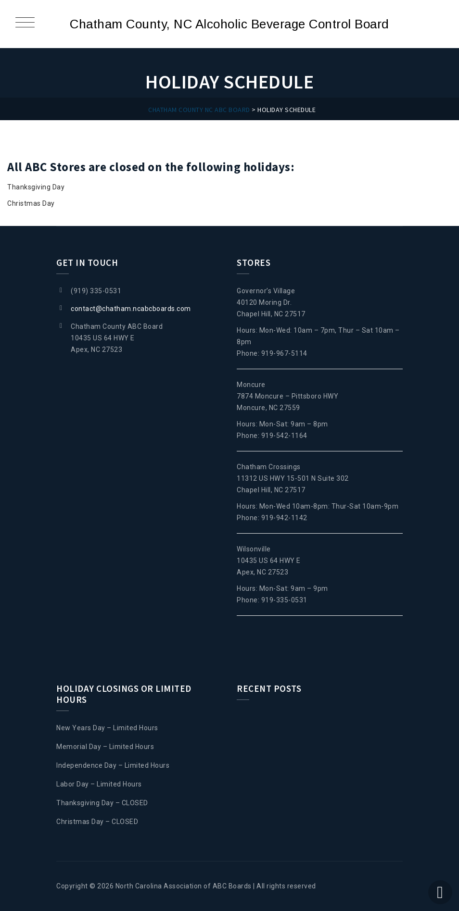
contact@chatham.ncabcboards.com (131, 308)
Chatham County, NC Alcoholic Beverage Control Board (229, 24)
